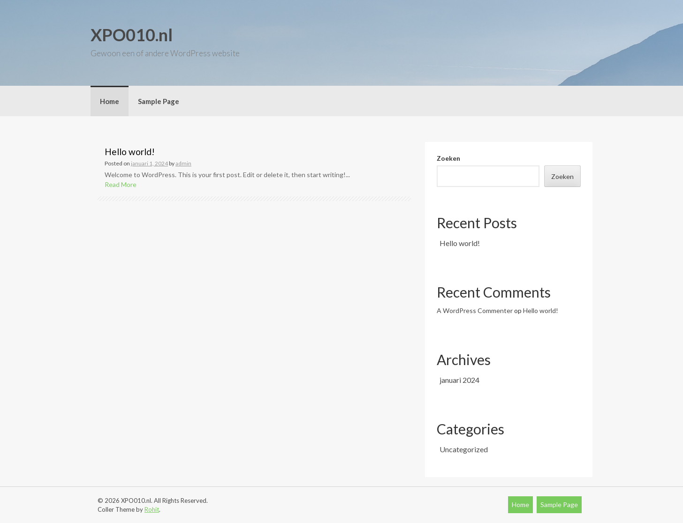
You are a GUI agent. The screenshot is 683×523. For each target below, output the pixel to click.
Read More (121, 184)
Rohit (151, 509)
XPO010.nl (132, 34)
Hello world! (130, 151)
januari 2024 (459, 379)
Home (109, 101)
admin (183, 163)
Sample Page (158, 101)
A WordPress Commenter (475, 310)
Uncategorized (464, 449)
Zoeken (448, 158)
